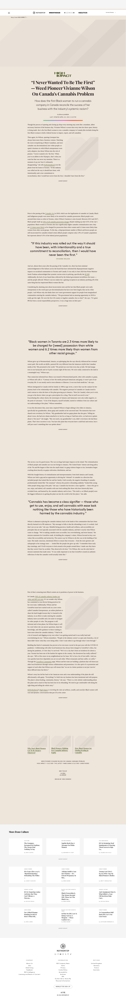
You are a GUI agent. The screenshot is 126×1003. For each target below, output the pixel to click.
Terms (63, 965)
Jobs (29, 965)
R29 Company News (63, 963)
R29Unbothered (49, 165)
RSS (63, 976)
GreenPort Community (43, 662)
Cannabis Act (49, 213)
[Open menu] (9, 12)
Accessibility (63, 972)
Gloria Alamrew (63, 114)
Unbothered (84, 763)
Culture (50, 763)
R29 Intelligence (29, 972)
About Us (29, 963)
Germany (97, 965)
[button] (107, 14)
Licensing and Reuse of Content (29, 974)
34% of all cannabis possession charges (56, 222)
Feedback (29, 970)
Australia (96, 970)
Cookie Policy (63, 970)
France (96, 967)
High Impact (44, 690)
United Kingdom (96, 963)
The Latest (58, 763)
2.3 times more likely (37, 227)
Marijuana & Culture (71, 763)
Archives (63, 974)
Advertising (29, 967)
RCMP (87, 274)
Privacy (63, 967)
